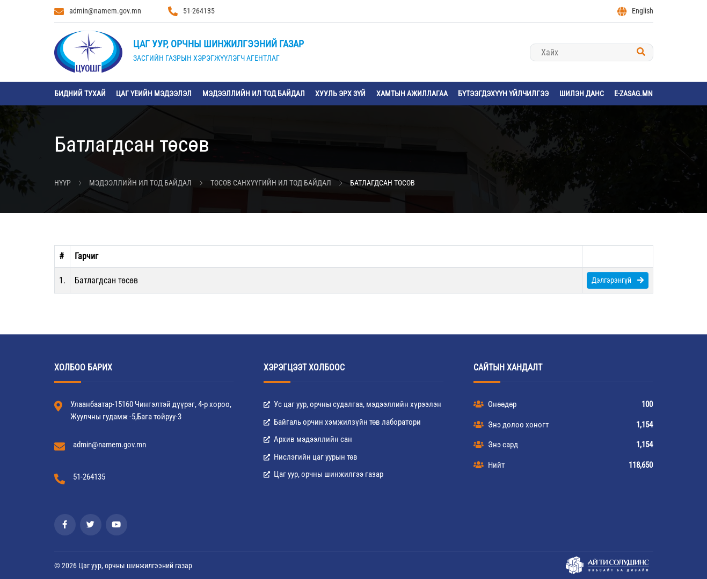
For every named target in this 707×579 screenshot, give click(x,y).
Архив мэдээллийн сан (308, 439)
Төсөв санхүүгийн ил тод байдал (270, 183)
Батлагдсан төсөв (382, 183)
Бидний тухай (80, 93)
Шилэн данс (581, 93)
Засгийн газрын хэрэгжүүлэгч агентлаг (206, 58)
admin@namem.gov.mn (97, 11)
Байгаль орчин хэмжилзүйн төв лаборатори (342, 422)
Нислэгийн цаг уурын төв (311, 457)
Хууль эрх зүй (340, 93)
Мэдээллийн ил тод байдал (253, 93)
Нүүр (62, 183)
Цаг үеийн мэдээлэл (154, 93)
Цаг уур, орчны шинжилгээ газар (323, 474)
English (635, 11)
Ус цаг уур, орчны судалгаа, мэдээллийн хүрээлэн (352, 404)
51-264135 (191, 11)
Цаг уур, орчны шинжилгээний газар (218, 43)
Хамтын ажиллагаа (412, 93)
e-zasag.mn (633, 93)
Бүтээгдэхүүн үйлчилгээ (503, 93)
